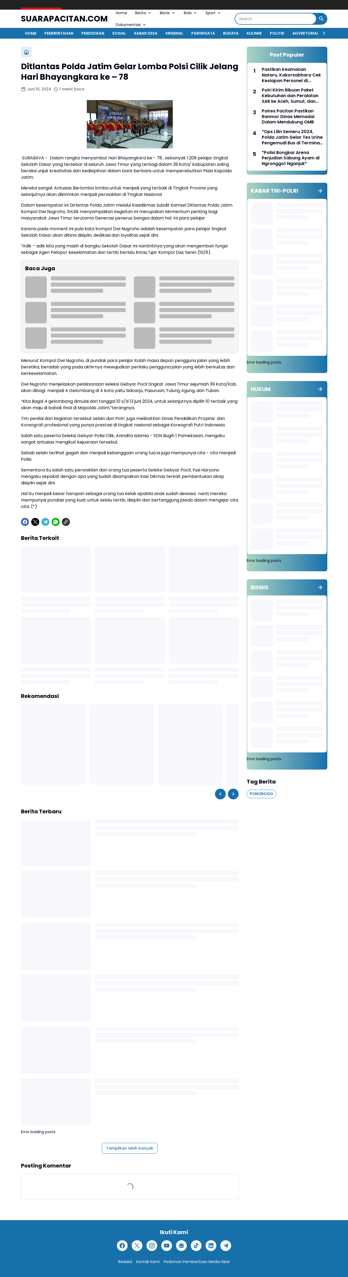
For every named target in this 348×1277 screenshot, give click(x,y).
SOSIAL (119, 33)
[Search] (275, 18)
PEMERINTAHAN (58, 33)
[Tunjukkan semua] (320, 191)
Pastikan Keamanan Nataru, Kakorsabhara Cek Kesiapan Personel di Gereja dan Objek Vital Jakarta (291, 75)
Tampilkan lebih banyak (129, 1148)
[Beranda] (26, 52)
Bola (191, 13)
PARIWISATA (203, 33)
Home (121, 13)
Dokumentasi (131, 24)
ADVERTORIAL (305, 33)
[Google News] (181, 1245)
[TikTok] (196, 1245)
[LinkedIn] (211, 1245)
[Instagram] (151, 1245)
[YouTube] (166, 1245)
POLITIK (277, 33)
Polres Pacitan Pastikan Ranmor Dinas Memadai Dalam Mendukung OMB (288, 116)
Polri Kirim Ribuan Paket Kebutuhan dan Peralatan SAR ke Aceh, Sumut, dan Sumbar (290, 95)
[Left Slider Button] (220, 794)
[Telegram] (45, 522)
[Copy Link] (66, 522)
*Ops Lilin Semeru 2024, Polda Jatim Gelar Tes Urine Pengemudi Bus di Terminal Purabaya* (292, 137)
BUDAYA (231, 33)
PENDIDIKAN (92, 33)
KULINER (254, 33)
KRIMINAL (174, 33)
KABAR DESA (145, 33)
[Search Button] (321, 18)
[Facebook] (25, 522)
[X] (35, 522)
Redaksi (125, 1261)
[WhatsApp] (56, 522)
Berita (143, 13)
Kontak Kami (148, 1261)
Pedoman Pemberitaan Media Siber (197, 1261)
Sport (213, 13)
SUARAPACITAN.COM (64, 19)
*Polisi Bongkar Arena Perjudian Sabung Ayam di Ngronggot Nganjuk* (291, 158)
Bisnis (168, 13)
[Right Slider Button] (322, 33)
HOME (30, 33)
